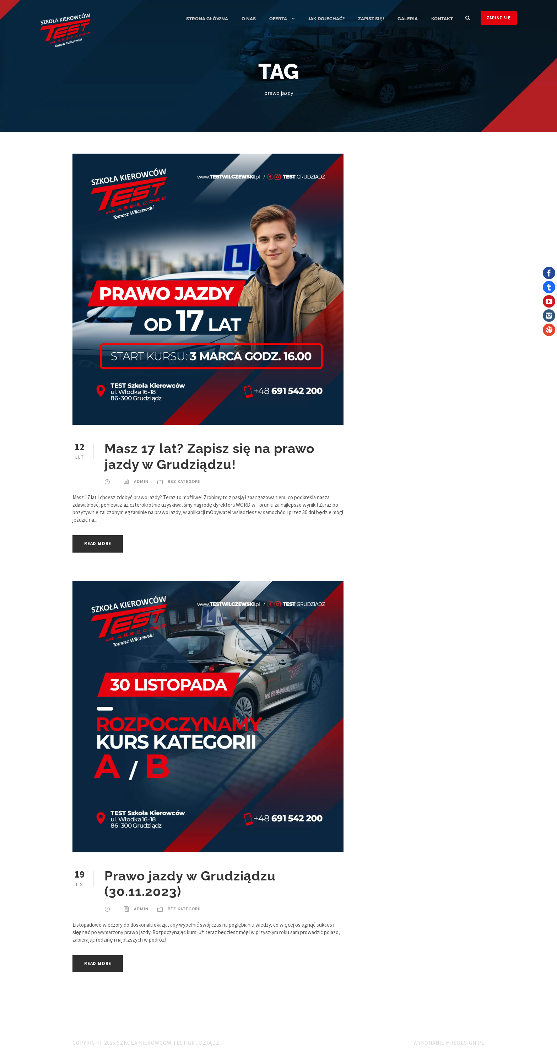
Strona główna (207, 18)
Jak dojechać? (326, 18)
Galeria (408, 18)
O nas (249, 18)
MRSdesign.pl (465, 1042)
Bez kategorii (184, 481)
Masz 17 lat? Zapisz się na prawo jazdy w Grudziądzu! (209, 456)
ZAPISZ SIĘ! (371, 18)
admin (141, 481)
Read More (97, 543)
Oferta (278, 18)
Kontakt (442, 18)
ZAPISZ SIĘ (499, 17)
